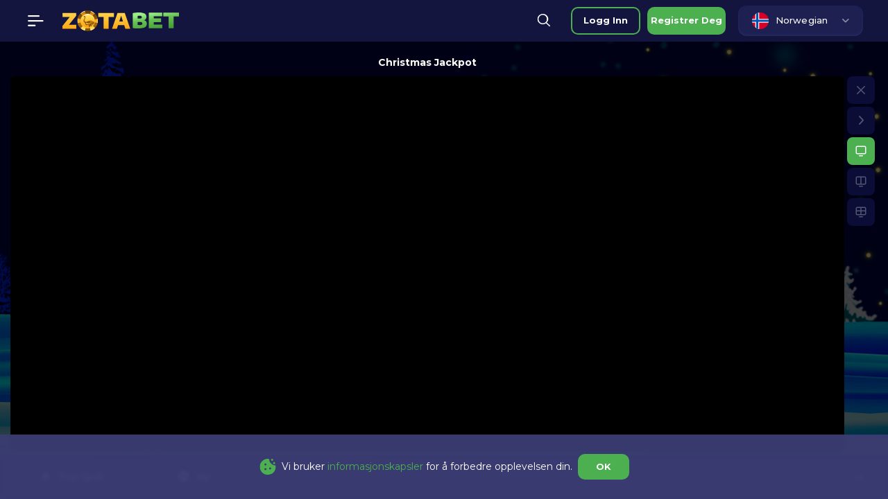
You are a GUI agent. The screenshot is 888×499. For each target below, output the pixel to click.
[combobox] (800, 21)
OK (603, 466)
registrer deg (686, 20)
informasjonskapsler (375, 466)
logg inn (605, 20)
